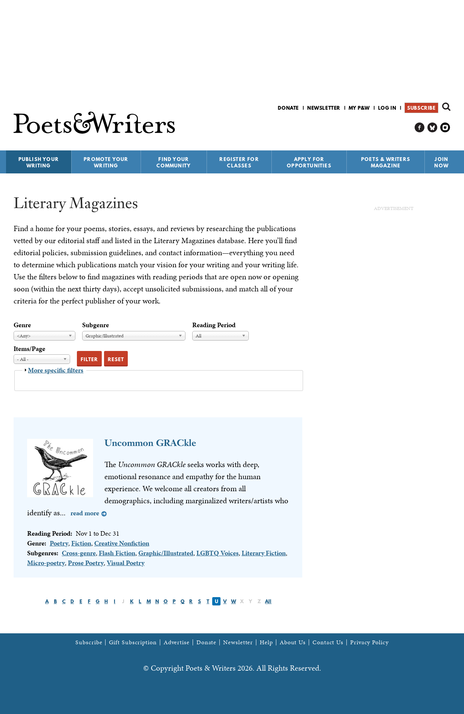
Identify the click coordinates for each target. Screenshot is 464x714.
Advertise (177, 642)
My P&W (359, 107)
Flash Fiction (117, 553)
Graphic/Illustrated (165, 553)
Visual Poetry (125, 562)
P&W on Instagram (445, 128)
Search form (446, 107)
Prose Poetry (86, 562)
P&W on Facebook (420, 128)
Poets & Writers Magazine (385, 162)
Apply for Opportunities (309, 162)
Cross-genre (79, 553)
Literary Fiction (264, 553)
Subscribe (421, 107)
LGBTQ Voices (217, 553)
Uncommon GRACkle (150, 443)
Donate (288, 107)
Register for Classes (239, 162)
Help (266, 642)
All (268, 601)
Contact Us (327, 642)
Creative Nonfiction (121, 543)
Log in (387, 107)
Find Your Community (173, 162)
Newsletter (323, 107)
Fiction (81, 543)
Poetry (59, 543)
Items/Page (29, 348)
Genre (22, 324)
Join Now (441, 162)
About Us (293, 642)
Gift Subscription (132, 642)
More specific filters (55, 370)
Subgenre (95, 324)
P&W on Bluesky (432, 128)
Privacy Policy (369, 642)
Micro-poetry (46, 562)
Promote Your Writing (106, 162)
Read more (84, 513)
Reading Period (214, 324)
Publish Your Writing (38, 162)
